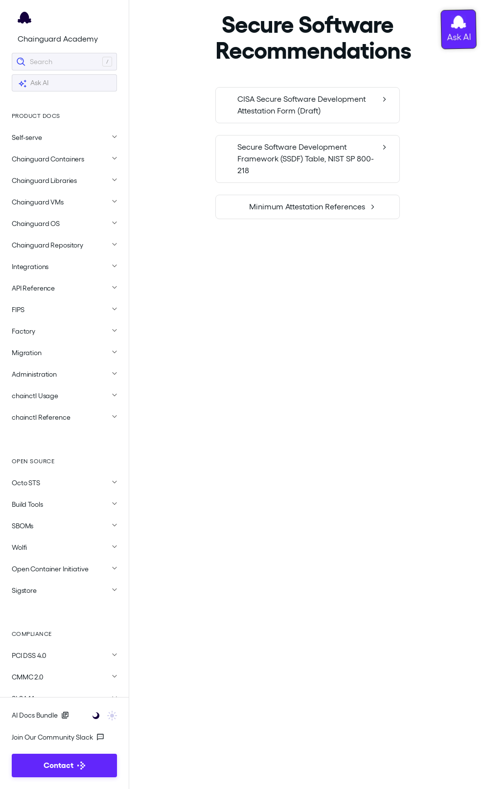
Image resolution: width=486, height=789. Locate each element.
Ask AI (33, 83)
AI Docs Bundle (40, 715)
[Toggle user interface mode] (101, 715)
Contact (64, 765)
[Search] (64, 61)
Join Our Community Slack (58, 737)
